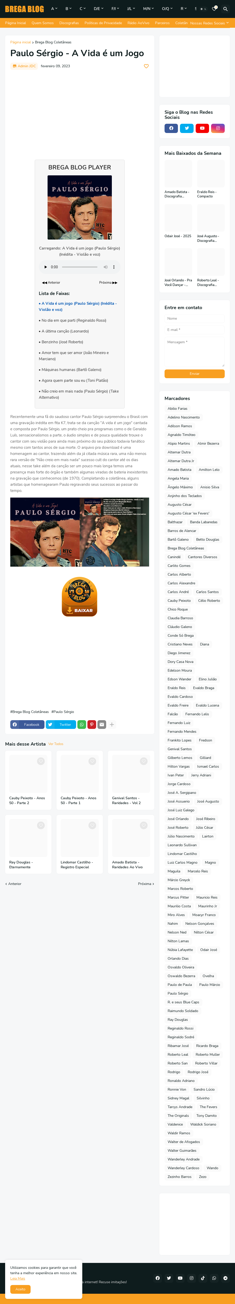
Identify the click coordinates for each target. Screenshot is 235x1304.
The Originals (178, 1115)
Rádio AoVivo (138, 23)
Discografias (69, 23)
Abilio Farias (177, 408)
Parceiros (162, 23)
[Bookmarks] (214, 9)
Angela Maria (178, 478)
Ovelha (208, 976)
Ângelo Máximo (180, 487)
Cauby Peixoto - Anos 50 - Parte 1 (78, 800)
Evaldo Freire (178, 705)
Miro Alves (176, 914)
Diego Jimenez (179, 653)
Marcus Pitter (178, 897)
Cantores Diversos (202, 557)
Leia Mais (17, 1278)
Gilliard (205, 757)
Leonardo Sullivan (182, 845)
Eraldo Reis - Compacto (207, 194)
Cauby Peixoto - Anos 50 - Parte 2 (27, 800)
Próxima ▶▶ (108, 282)
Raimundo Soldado (183, 1010)
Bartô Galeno (178, 539)
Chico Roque (178, 609)
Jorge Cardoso (179, 784)
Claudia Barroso (180, 618)
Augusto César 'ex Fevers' (188, 513)
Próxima (144, 883)
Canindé (174, 557)
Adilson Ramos (180, 426)
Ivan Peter (176, 775)
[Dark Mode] (203, 9)
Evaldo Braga (203, 688)
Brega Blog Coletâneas (53, 43)
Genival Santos (180, 749)
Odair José (208, 949)
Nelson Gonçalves (199, 923)
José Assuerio (179, 801)
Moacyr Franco (204, 914)
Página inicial (20, 43)
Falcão (173, 714)
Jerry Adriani (201, 775)
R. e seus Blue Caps (183, 1002)
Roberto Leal (178, 1054)
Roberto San (178, 1063)
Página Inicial (15, 23)
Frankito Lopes (180, 740)
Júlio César (204, 827)
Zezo (202, 1176)
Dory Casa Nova (180, 661)
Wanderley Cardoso (183, 1168)
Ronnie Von (177, 1089)
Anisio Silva (209, 487)
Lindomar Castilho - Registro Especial (77, 865)
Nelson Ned (177, 932)
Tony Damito (206, 1115)
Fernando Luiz (179, 722)
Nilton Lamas (178, 941)
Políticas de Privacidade (103, 23)
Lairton (207, 836)
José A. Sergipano (182, 792)
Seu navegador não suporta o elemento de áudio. (80, 267)
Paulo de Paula (180, 984)
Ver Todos (55, 744)
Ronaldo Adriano (181, 1080)
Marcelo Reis (198, 871)
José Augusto (208, 801)
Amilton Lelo (209, 469)
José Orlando (178, 818)
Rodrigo (174, 1072)
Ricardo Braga (207, 1045)
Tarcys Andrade (180, 1107)
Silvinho (203, 1098)
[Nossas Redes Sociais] (209, 23)
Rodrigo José (198, 1072)
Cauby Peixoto (179, 600)
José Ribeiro (205, 818)
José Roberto (178, 827)
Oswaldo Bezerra (181, 976)
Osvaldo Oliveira (181, 967)
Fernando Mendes (182, 731)
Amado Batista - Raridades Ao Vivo (127, 865)
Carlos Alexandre (181, 583)
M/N (146, 8)
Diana (204, 644)
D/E (97, 8)
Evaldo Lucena (207, 705)
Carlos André (178, 591)
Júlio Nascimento (181, 836)
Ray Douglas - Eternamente (21, 865)
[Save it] (146, 66)
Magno (210, 862)
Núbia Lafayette (180, 949)
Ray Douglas (178, 1019)
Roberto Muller (208, 1054)
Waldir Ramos (179, 1133)
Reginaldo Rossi (180, 1028)
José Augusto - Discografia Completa (208, 238)
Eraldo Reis (177, 688)
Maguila (174, 871)
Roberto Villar (206, 1063)
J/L (129, 8)
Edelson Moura (180, 670)
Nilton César (204, 932)
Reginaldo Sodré (181, 1037)
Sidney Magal (178, 1098)
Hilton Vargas (179, 766)
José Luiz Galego (181, 810)
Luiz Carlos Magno (182, 862)
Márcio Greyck (179, 880)
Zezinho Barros (180, 1176)
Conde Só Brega (181, 635)
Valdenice (175, 1124)
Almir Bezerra (208, 443)
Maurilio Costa (179, 906)
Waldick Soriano (203, 1124)
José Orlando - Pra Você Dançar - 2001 (178, 282)
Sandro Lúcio (204, 1089)
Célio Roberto (209, 600)
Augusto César (180, 504)
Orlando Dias (178, 958)
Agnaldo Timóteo (181, 434)
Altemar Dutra (179, 452)
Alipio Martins (179, 443)
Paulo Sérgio (63, 712)
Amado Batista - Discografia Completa (177, 194)
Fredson (205, 740)
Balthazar (175, 522)
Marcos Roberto (180, 888)
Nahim (173, 923)
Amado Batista (179, 469)
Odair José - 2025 (178, 236)
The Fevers (208, 1107)
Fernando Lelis (197, 714)
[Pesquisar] (225, 9)
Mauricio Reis (207, 897)
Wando (212, 1168)
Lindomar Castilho (182, 853)
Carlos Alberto (179, 574)
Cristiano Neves (180, 644)
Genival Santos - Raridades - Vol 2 (126, 800)
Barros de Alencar (182, 530)
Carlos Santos (207, 591)
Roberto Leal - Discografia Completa (208, 282)
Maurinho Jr (207, 906)
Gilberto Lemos (180, 757)
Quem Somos (43, 23)
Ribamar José (178, 1045)
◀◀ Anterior (51, 282)
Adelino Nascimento (184, 417)
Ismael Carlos (208, 766)
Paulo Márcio (209, 984)
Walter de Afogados (184, 1141)
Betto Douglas (207, 539)
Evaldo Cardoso (180, 696)
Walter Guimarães (182, 1150)
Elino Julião (208, 679)
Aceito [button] (20, 1289)
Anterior (14, 883)
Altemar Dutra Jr (181, 461)
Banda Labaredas (204, 522)
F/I (114, 8)
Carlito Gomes (179, 565)
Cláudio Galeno (180, 626)
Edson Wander (179, 679)
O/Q (165, 8)
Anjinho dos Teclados (185, 495)
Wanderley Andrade (184, 1159)
